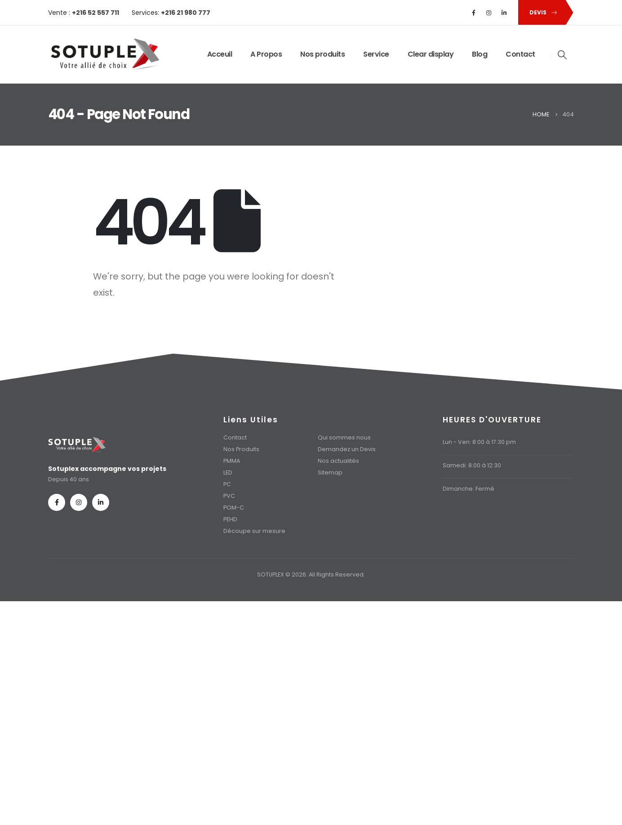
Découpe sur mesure (254, 531)
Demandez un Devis (347, 449)
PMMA (231, 461)
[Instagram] (489, 12)
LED (227, 472)
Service (376, 54)
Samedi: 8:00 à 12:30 (472, 465)
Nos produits (322, 54)
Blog (479, 54)
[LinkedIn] (504, 12)
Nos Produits (241, 449)
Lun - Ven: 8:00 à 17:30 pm (479, 442)
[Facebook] (473, 12)
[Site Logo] (104, 54)
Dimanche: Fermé (468, 488)
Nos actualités (338, 461)
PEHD (230, 519)
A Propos (266, 54)
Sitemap (330, 472)
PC (227, 484)
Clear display (431, 54)
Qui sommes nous (344, 437)
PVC (229, 496)
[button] (541, 12)
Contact (520, 54)
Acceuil (219, 54)
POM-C (233, 507)
